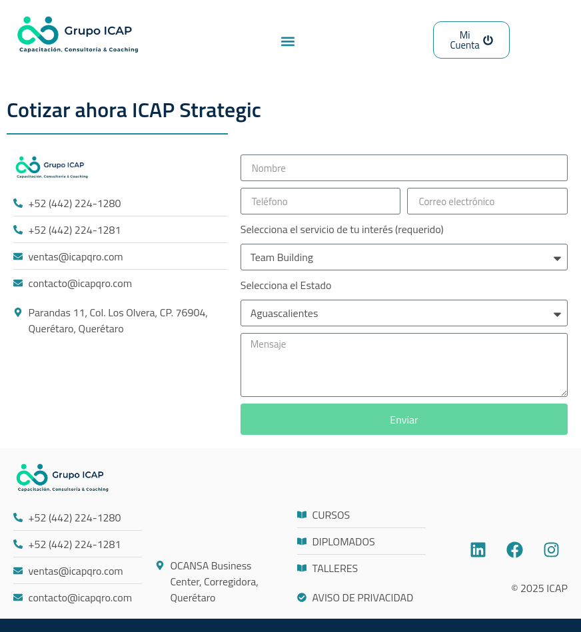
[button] (287, 41)
